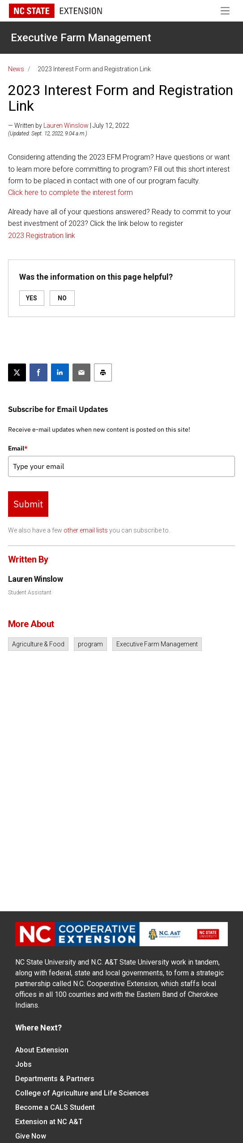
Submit (28, 504)
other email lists (86, 530)
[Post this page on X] (17, 372)
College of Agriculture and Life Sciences (82, 1093)
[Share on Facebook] (38, 372)
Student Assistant (29, 592)
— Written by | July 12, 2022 (68, 125)
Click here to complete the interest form (70, 192)
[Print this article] (103, 372)
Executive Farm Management (81, 37)
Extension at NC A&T (49, 1121)
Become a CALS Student (55, 1107)
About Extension (41, 1050)
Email (18, 448)
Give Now (30, 1136)
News (16, 69)
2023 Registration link (41, 235)
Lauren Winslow (66, 125)
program (90, 644)
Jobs (23, 1064)
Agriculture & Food (38, 644)
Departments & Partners (54, 1078)
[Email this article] (81, 372)
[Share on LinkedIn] (60, 372)
